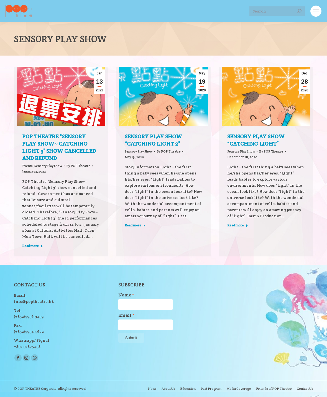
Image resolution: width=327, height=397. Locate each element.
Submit (131, 338)
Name (126, 295)
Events (27, 166)
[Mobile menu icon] (315, 11)
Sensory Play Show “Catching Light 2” (153, 140)
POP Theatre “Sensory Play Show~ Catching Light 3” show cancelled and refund (59, 147)
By (78, 166)
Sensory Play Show (48, 166)
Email (126, 315)
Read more (32, 246)
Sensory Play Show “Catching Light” (256, 140)
